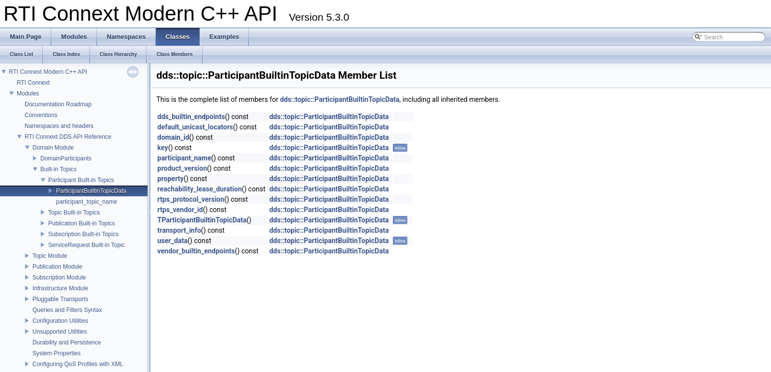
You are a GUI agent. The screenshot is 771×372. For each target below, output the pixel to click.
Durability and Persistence (66, 342)
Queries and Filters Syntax (67, 310)
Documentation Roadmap (58, 104)
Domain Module (53, 147)
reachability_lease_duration (199, 189)
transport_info (179, 230)
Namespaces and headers (59, 126)
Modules (28, 93)
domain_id (173, 137)
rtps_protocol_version (190, 199)
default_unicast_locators (195, 127)
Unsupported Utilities (59, 331)
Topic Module (49, 255)
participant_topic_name (86, 201)
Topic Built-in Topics (74, 212)
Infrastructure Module (60, 288)
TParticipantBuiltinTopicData (202, 220)
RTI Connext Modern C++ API (48, 71)
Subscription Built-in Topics (83, 234)
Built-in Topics (58, 169)
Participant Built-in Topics (81, 180)
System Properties (56, 353)
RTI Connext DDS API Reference (68, 136)
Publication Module (57, 266)
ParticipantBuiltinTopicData (91, 190)
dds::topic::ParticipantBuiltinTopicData (339, 99)
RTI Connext (33, 82)
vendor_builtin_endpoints (196, 251)
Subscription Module (59, 277)
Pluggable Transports (60, 299)
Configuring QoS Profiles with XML (77, 364)
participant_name (184, 158)
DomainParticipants (65, 158)
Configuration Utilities (60, 320)
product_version (182, 168)
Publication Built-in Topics (81, 223)
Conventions (41, 115)
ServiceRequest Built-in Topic (86, 245)
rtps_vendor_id (180, 210)
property (170, 179)
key (162, 148)
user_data (172, 241)
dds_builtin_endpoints (191, 117)
